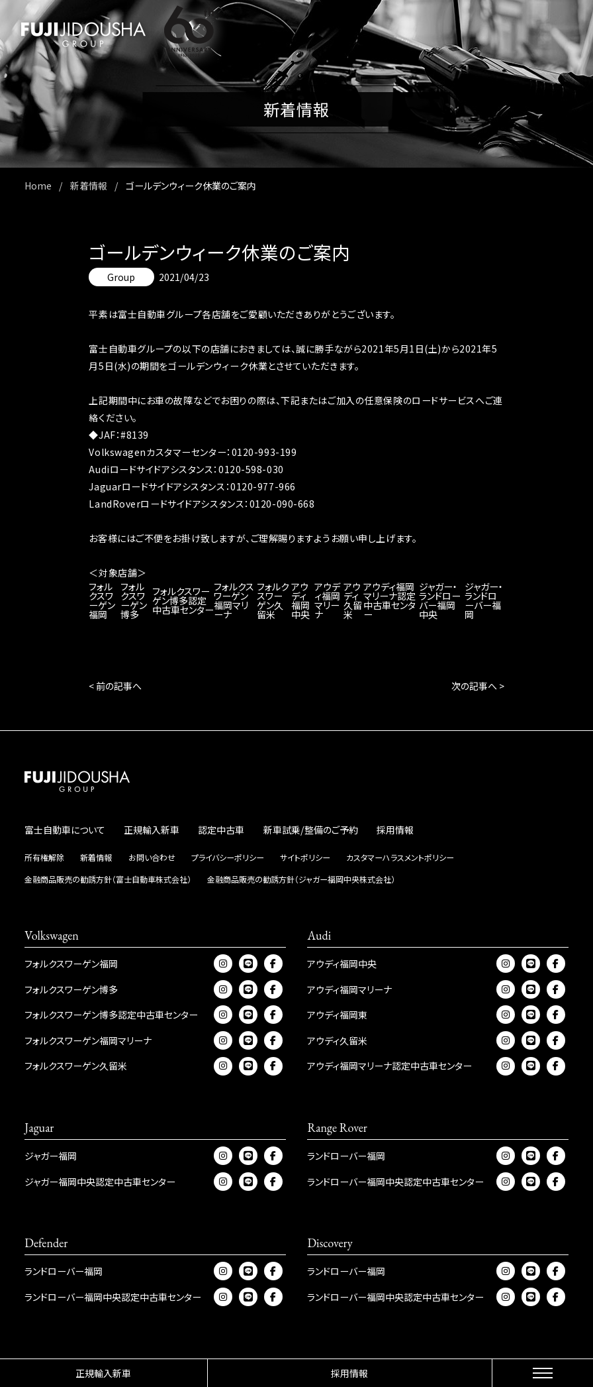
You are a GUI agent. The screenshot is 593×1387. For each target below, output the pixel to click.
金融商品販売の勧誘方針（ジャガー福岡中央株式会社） (301, 879)
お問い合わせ (151, 857)
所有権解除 (44, 857)
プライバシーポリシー (227, 857)
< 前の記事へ (115, 686)
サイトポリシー (305, 857)
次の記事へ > (477, 686)
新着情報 (96, 857)
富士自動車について (64, 829)
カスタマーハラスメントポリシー (400, 857)
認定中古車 (221, 829)
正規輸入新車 (103, 1373)
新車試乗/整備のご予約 (310, 829)
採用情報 (349, 1373)
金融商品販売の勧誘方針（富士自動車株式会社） (107, 879)
